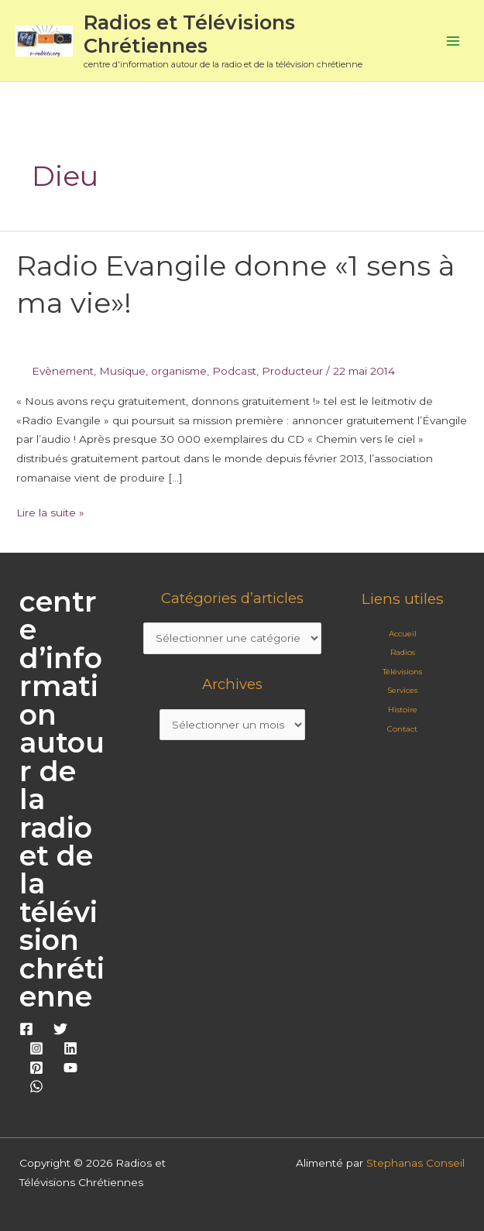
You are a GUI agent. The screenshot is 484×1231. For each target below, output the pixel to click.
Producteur (292, 371)
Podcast (234, 371)
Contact (402, 729)
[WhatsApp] (36, 1086)
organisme (179, 371)
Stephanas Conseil (415, 1163)
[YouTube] (70, 1068)
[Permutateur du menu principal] (453, 41)
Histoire (402, 710)
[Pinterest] (36, 1068)
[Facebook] (26, 1029)
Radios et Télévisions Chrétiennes (189, 34)
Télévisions (402, 672)
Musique (122, 371)
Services (402, 690)
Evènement (63, 371)
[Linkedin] (70, 1048)
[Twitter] (60, 1029)
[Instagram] (36, 1048)
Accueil (403, 634)
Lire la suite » (50, 511)
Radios (402, 652)
